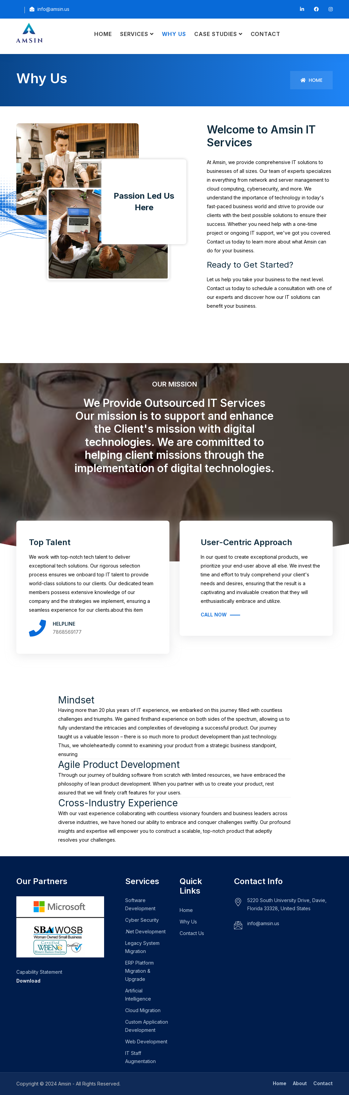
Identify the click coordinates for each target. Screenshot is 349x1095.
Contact (266, 34)
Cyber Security (142, 920)
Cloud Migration (143, 1010)
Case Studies (215, 34)
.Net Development (145, 931)
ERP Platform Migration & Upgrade (139, 971)
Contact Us (192, 933)
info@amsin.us (263, 923)
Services (134, 34)
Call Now (214, 614)
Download (28, 981)
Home (103, 34)
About (300, 1083)
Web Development (146, 1041)
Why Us (174, 34)
